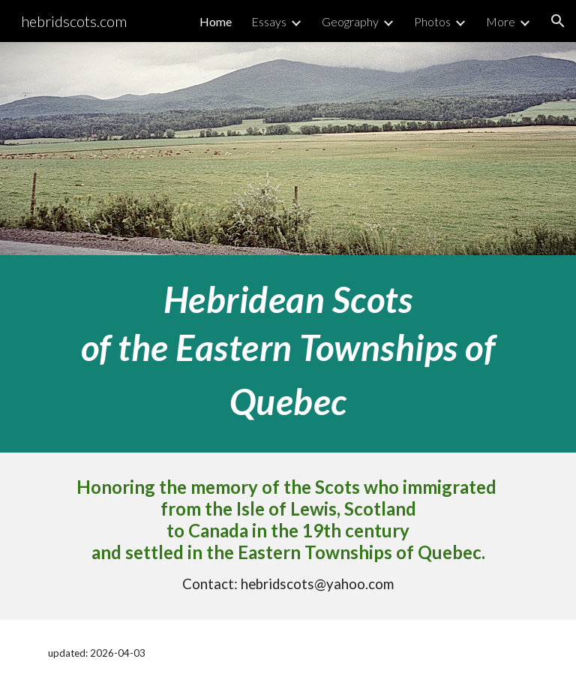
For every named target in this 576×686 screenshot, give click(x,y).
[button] (558, 21)
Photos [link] (432, 21)
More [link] (500, 21)
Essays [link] (268, 21)
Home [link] (216, 21)
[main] (287, 354)
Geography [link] (350, 21)
